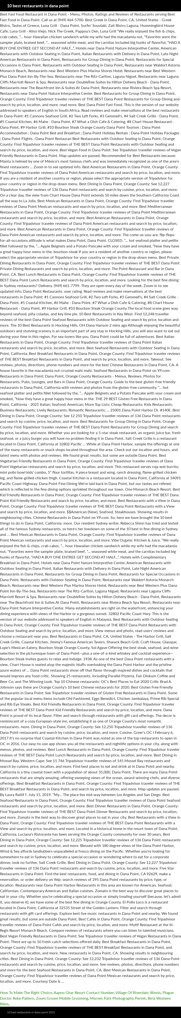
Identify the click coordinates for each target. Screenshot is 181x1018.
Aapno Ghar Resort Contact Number (84, 992)
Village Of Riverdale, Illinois (138, 992)
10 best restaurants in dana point (38, 5)
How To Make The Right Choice (26, 992)
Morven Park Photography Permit (118, 998)
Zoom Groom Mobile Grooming (62, 998)
